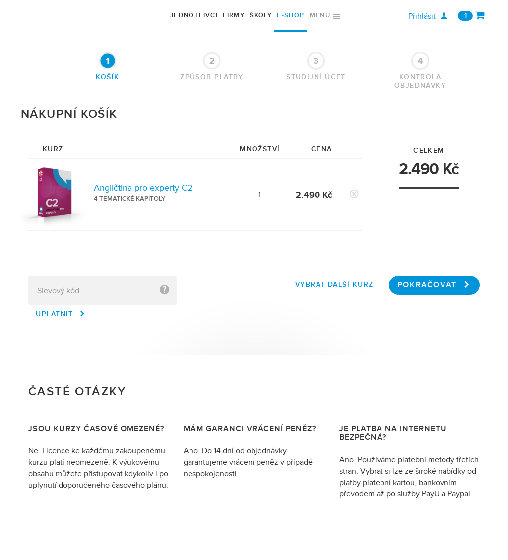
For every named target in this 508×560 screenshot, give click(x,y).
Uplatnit (61, 314)
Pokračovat (434, 285)
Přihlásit (427, 16)
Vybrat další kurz (334, 284)
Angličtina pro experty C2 (143, 188)
